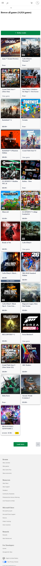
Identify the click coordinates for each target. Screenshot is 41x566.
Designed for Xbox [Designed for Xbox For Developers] (7, 552)
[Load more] (21, 444)
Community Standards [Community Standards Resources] (8, 493)
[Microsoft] (20, 1)
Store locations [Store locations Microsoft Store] (7, 525)
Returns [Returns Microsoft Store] (5, 518)
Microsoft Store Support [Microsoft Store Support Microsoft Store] (9, 514)
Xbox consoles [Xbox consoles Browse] (6, 462)
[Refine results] (20, 33)
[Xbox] (6, 8)
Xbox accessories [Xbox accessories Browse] (7, 473)
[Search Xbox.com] (8, 3)
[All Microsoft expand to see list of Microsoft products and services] (2, 3)
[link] (10, 53)
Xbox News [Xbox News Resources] (5, 483)
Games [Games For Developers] (4, 548)
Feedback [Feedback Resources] (5, 490)
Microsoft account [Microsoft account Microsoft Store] (7, 511)
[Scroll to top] (38, 444)
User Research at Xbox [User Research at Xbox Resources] (9, 500)
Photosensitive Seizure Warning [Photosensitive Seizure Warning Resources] (11, 497)
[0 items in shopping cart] (32, 3)
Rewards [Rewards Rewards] (5, 535)
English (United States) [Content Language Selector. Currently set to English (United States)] (12, 558)
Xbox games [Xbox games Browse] (6, 466)
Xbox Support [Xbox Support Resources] (6, 486)
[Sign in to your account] (37, 3)
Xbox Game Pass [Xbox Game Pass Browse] (7, 469)
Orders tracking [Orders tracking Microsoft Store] (7, 521)
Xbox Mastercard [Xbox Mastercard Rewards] (7, 538)
